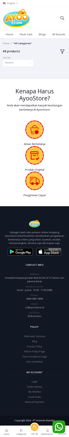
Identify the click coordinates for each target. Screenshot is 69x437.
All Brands (58, 34)
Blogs (42, 34)
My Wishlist (34, 391)
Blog (34, 341)
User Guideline (34, 361)
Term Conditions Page (34, 356)
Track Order (34, 397)
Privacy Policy (34, 346)
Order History (34, 386)
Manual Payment (34, 402)
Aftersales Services (34, 336)
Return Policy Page (34, 351)
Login (35, 381)
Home (9, 34)
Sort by (7, 57)
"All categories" (22, 43)
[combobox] (18, 63)
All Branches (34, 316)
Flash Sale (26, 34)
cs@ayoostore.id (34, 307)
